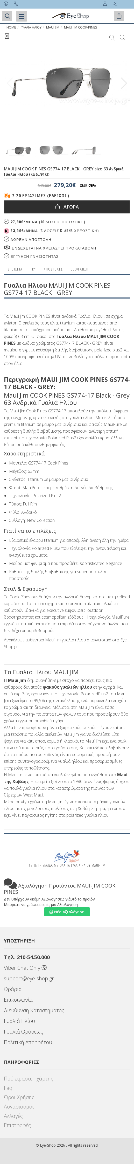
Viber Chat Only (25, 967)
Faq (8, 1087)
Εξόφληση (80, 269)
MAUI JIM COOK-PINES (80, 27)
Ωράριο (13, 989)
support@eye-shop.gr (29, 978)
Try (33, 269)
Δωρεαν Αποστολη (27, 239)
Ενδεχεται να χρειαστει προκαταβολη (50, 248)
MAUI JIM (52, 27)
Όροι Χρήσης (19, 1097)
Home (11, 27)
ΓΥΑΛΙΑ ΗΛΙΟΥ (31, 27)
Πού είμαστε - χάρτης (28, 1078)
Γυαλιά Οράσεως (23, 1031)
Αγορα (67, 207)
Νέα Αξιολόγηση (67, 911)
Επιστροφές (17, 1125)
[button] (124, 83)
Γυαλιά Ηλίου (19, 1020)
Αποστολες (53, 269)
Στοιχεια (15, 269)
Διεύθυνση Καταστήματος (34, 1010)
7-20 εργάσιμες (40, 195)
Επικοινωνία (18, 999)
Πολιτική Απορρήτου (28, 1042)
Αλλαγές (13, 1115)
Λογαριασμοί (19, 1106)
